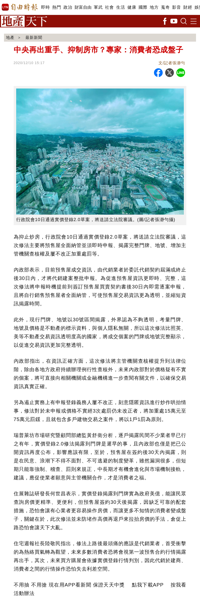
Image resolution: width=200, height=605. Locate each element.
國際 (143, 7)
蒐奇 (165, 7)
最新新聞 (33, 37)
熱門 (56, 7)
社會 (109, 7)
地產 (10, 37)
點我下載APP (148, 585)
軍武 (98, 7)
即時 (45, 7)
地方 (154, 7)
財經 (187, 7)
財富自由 (83, 7)
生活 (120, 7)
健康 (131, 7)
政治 (67, 7)
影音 (176, 7)
